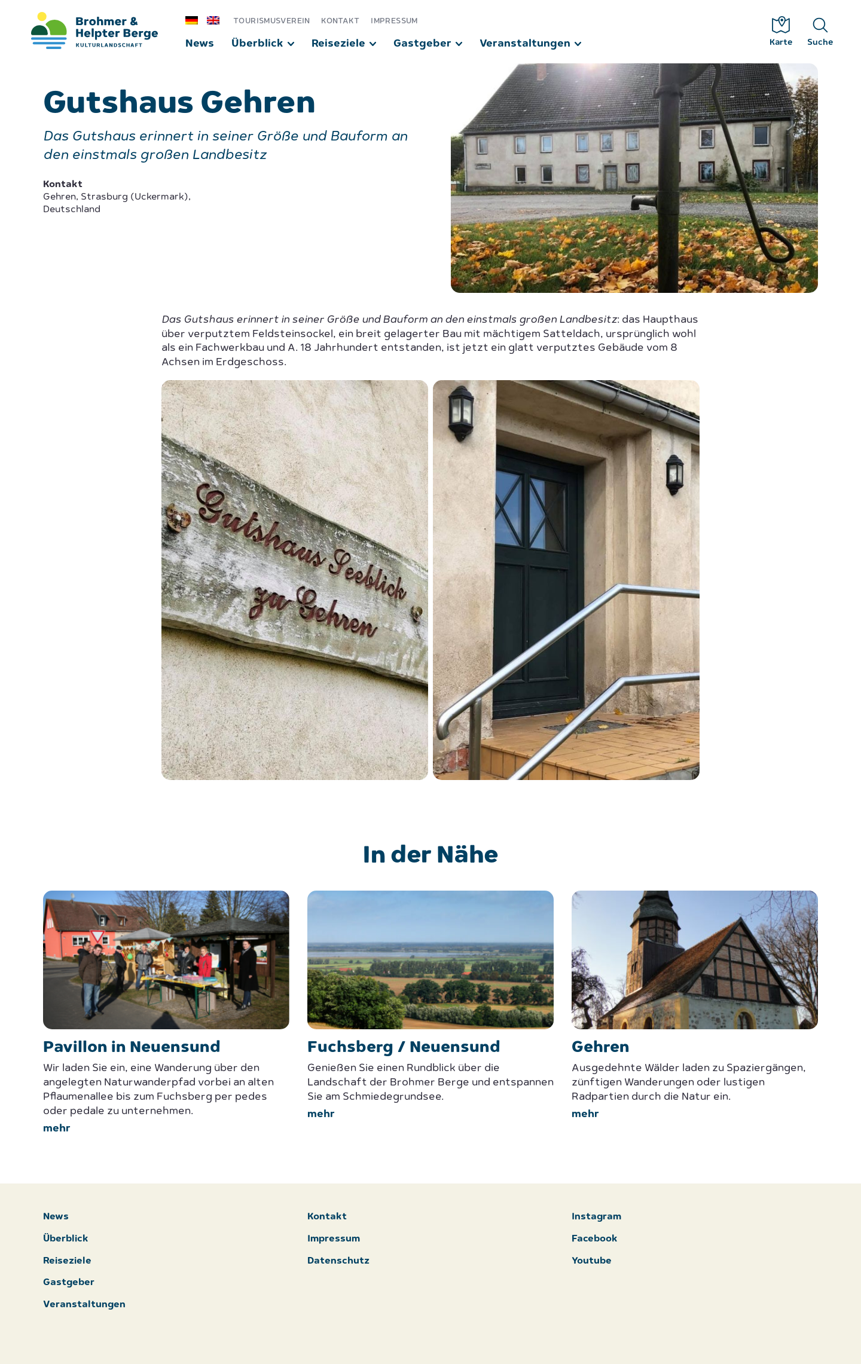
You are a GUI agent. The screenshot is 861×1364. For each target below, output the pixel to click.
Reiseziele (338, 44)
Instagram (596, 1217)
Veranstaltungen (525, 44)
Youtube (592, 1261)
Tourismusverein (271, 21)
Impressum (394, 21)
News (199, 44)
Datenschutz (338, 1261)
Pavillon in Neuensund (132, 1048)
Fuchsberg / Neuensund (403, 1048)
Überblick (257, 44)
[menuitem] (196, 19)
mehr (57, 1129)
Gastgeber (422, 44)
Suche (820, 31)
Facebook (595, 1239)
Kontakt (340, 21)
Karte (781, 31)
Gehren (601, 1048)
